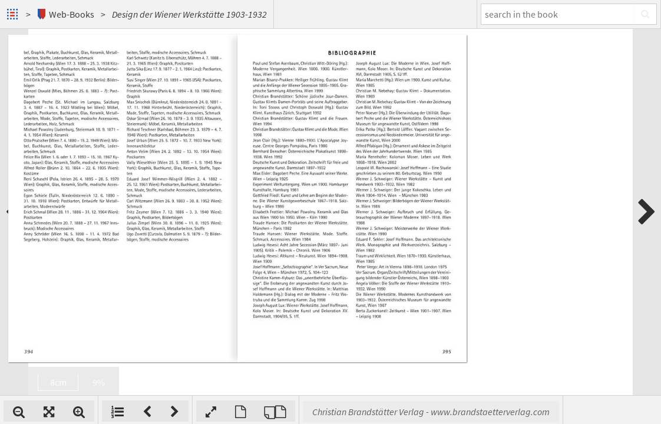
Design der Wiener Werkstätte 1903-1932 (189, 14)
